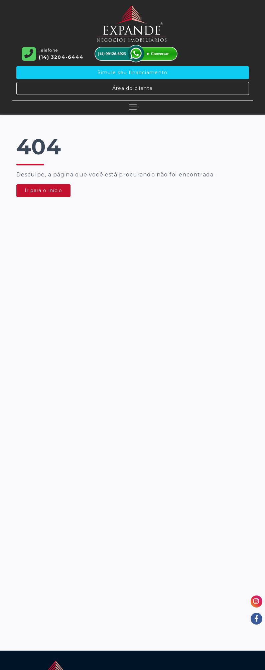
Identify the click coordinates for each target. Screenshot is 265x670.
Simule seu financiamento (132, 73)
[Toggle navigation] (133, 107)
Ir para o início (43, 190)
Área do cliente (132, 88)
